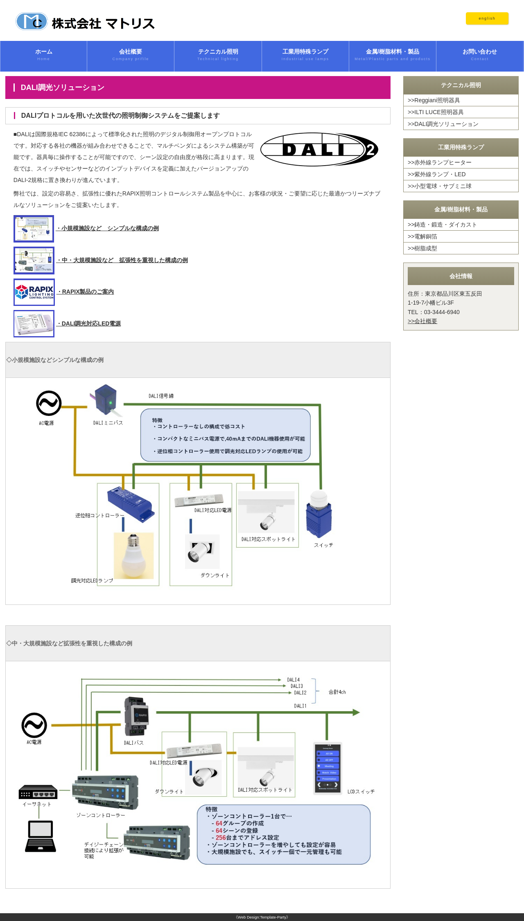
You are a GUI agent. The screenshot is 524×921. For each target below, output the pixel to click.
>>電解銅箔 (422, 236)
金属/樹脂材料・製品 (392, 55)
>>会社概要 (422, 321)
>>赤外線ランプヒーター (440, 162)
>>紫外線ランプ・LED (437, 174)
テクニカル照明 (217, 55)
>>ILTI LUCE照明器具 (436, 112)
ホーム (43, 55)
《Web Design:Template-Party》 (262, 917)
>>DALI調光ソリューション (443, 124)
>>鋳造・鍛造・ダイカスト (442, 224)
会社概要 (130, 55)
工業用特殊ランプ (305, 55)
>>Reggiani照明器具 (434, 100)
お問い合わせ (479, 55)
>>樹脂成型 (422, 248)
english (487, 18)
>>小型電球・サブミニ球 (440, 186)
